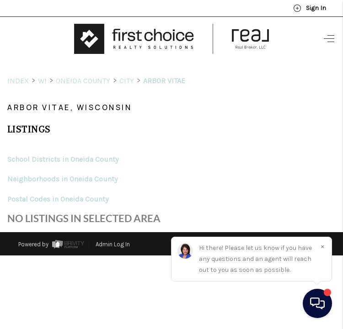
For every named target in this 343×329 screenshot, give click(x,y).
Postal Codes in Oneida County (57, 182)
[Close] (322, 246)
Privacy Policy (227, 226)
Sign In (309, 8)
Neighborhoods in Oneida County (62, 162)
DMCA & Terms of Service (290, 226)
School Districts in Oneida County (62, 142)
